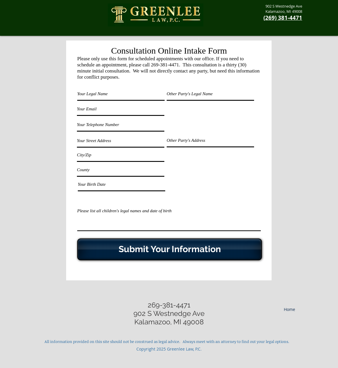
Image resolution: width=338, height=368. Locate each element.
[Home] (289, 309)
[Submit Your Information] (169, 249)
